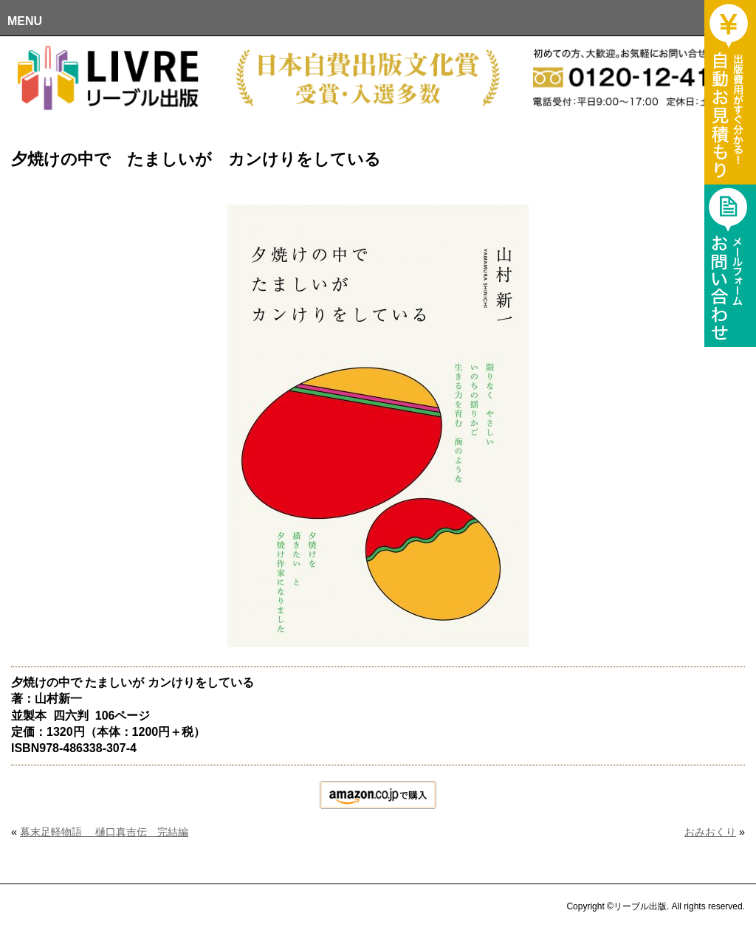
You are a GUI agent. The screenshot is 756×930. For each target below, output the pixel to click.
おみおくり (710, 832)
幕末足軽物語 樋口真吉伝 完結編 (104, 832)
